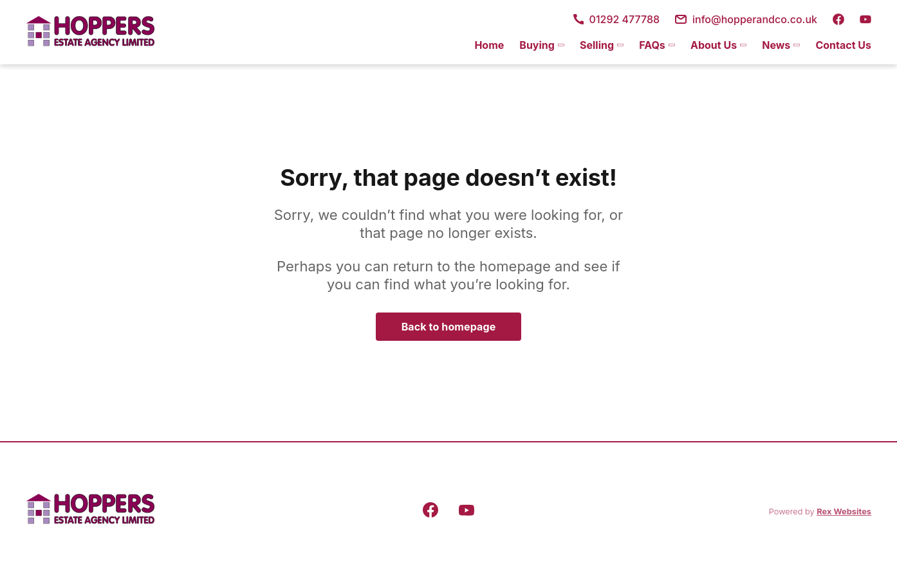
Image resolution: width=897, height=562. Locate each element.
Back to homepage (449, 326)
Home (489, 45)
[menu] (669, 45)
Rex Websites (844, 511)
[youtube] (865, 19)
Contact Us (843, 45)
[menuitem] (489, 45)
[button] (542, 45)
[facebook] (838, 19)
